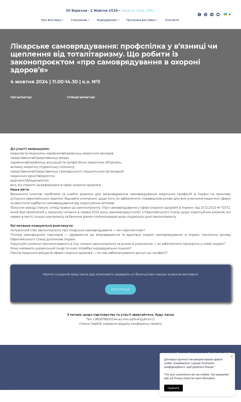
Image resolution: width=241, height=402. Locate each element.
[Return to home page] (17, 14)
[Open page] (35, 111)
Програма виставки (141, 20)
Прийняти (173, 388)
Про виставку (51, 20)
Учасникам (79, 20)
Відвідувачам (107, 20)
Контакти (172, 20)
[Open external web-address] (102, 111)
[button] (199, 14)
